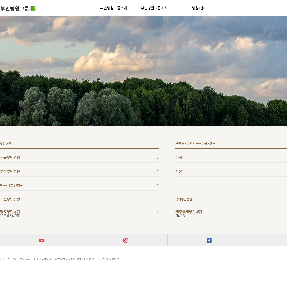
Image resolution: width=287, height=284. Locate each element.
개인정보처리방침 (21, 259)
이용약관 (5, 259)
